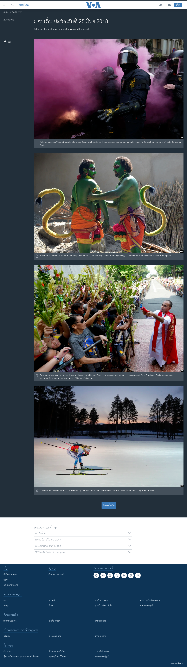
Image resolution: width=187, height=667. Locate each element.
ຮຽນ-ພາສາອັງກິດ (147, 605)
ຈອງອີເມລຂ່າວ (101, 636)
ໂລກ (51, 605)
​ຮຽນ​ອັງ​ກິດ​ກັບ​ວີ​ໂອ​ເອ (57, 656)
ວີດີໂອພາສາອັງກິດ (11, 585)
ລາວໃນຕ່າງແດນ (101, 600)
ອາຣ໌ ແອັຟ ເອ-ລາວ (102, 651)
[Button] (7, 42)
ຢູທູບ (6, 579)
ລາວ (5, 600)
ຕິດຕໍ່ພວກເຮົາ (54, 620)
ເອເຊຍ (6, 605)
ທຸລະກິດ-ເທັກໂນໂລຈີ (103, 605)
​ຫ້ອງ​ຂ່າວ (7, 651)
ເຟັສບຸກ (7, 636)
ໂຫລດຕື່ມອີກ (109, 505)
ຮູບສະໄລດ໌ (24, 5)
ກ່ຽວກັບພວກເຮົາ (10, 620)
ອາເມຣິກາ (53, 600)
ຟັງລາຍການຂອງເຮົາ (57, 574)
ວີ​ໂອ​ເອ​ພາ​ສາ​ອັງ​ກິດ (57, 651)
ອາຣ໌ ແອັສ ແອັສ (55, 636)
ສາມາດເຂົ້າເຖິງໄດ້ (102, 656)
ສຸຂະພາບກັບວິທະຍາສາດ (150, 600)
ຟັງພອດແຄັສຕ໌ (100, 620)
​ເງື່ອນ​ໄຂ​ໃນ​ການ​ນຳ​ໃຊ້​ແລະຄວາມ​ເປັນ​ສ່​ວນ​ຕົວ (21, 656)
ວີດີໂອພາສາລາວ (10, 574)
